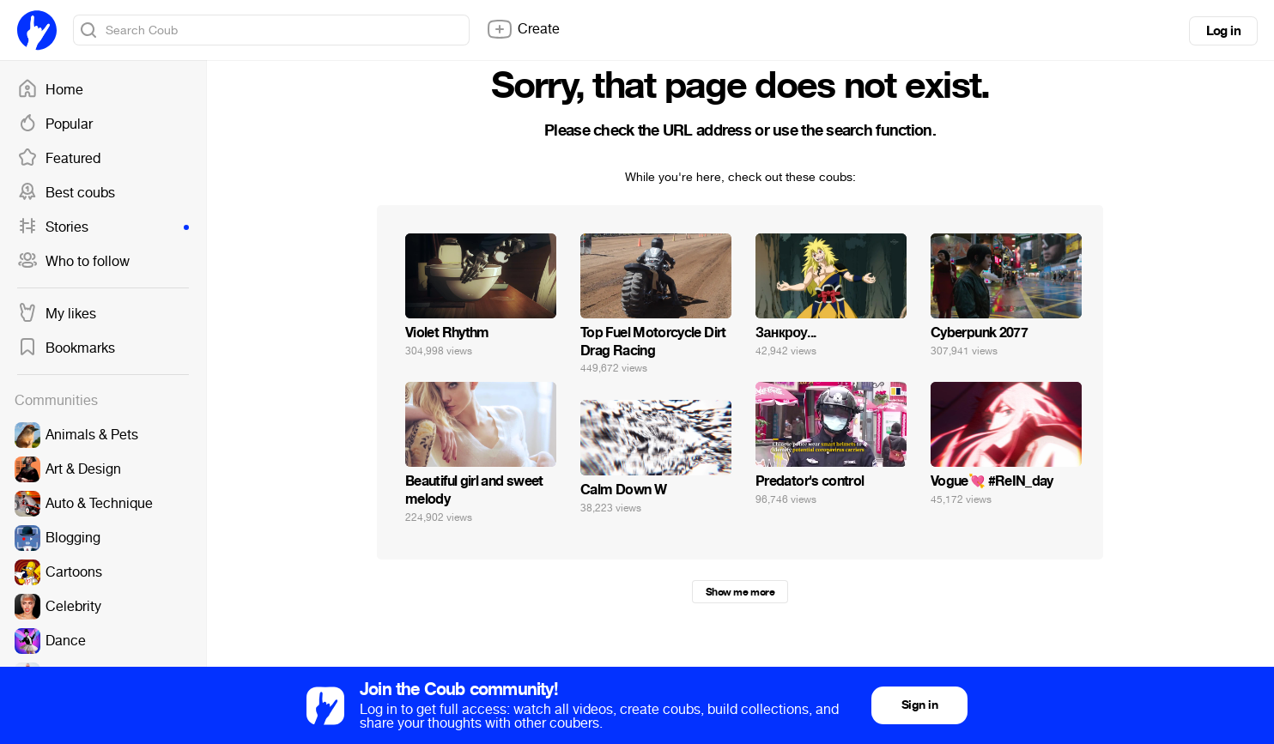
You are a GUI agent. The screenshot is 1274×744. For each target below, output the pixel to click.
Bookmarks (66, 348)
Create (523, 29)
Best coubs (66, 193)
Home (50, 90)
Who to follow (73, 262)
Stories (103, 227)
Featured (58, 159)
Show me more (740, 592)
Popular (55, 124)
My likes (56, 314)
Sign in (919, 705)
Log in (1223, 30)
